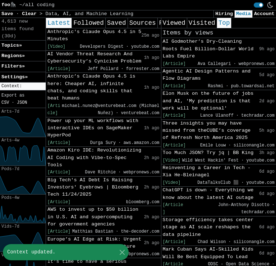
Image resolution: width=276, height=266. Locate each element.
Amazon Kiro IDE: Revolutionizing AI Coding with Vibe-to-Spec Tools (94, 158)
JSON (22, 102)
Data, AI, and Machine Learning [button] (89, 14)
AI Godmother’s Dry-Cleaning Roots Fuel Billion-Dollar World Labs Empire (208, 49)
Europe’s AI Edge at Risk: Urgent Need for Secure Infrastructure (94, 243)
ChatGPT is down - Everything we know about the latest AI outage (208, 193)
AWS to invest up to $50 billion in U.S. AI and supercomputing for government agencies (92, 217)
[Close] (122, 252)
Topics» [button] (11, 45)
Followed (88, 23)
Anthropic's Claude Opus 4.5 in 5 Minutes (94, 35)
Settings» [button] (14, 77)
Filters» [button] (13, 66)
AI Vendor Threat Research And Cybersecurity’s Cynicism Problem (94, 57)
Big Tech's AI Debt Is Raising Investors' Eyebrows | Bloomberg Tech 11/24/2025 (92, 187)
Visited (202, 23)
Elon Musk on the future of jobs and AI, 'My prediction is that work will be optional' (208, 101)
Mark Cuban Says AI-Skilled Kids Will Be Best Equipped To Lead (208, 253)
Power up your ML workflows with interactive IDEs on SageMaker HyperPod (92, 128)
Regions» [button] (13, 56)
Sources (142, 23)
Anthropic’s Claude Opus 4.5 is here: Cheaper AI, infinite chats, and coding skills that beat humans (91, 87)
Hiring (224, 14)
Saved (116, 23)
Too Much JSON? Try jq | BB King (208, 152)
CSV (5, 102)
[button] (23, 86)
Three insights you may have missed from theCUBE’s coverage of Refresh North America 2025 (207, 131)
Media (243, 14)
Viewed (174, 23)
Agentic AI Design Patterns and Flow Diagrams (207, 75)
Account (264, 14)
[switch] (258, 5)
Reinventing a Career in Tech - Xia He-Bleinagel (207, 171)
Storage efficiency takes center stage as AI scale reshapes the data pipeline (208, 227)
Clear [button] (31, 14)
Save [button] (8, 14)
